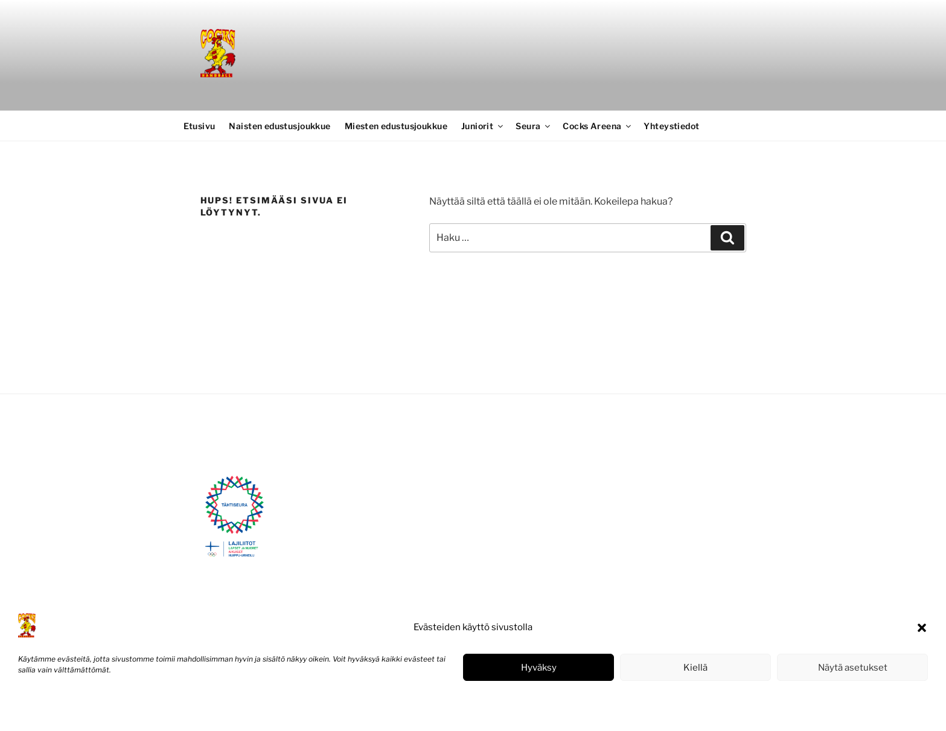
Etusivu (200, 126)
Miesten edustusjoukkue (396, 126)
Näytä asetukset (852, 667)
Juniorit (483, 126)
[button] (922, 628)
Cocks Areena (598, 126)
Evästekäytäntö (45, 708)
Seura (534, 126)
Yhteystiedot (671, 126)
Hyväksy (539, 667)
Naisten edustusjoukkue (279, 126)
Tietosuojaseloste (108, 708)
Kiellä (695, 667)
